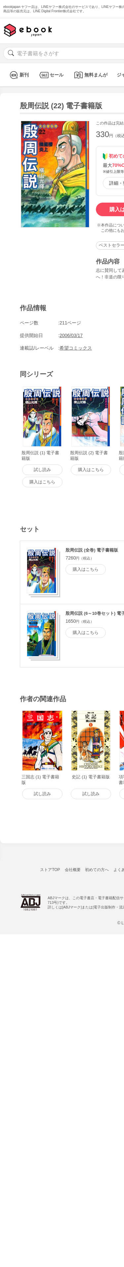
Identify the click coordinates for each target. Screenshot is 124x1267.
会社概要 (73, 869)
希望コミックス (76, 348)
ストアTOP (50, 869)
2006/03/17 (71, 335)
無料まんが (90, 75)
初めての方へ (97, 869)
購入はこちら (86, 569)
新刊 (18, 75)
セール (50, 75)
